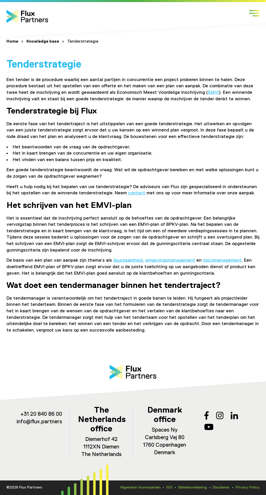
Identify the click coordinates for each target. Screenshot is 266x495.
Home (12, 41)
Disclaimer (221, 487)
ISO (169, 487)
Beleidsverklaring (192, 487)
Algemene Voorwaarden (140, 487)
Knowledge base (42, 41)
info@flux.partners (39, 422)
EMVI (213, 92)
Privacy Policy (248, 487)
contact (136, 193)
